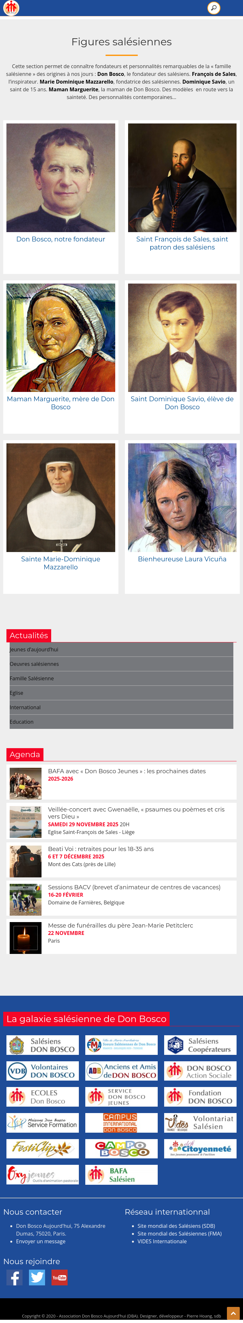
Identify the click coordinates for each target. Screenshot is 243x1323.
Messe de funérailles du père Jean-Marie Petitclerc (120, 925)
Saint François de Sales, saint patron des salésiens (182, 243)
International (25, 707)
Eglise (16, 692)
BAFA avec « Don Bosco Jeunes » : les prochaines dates (127, 771)
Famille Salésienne (32, 678)
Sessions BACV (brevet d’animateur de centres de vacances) (134, 887)
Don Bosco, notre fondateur (60, 239)
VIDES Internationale (162, 1241)
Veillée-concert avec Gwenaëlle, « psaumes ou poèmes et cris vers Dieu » (136, 813)
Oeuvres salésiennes (34, 663)
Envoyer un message (40, 1241)
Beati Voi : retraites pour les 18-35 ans (101, 849)
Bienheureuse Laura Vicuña (182, 559)
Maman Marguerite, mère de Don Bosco (61, 403)
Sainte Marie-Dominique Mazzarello (60, 563)
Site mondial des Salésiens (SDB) (176, 1225)
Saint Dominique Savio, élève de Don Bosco (182, 403)
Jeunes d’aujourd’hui (34, 649)
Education (21, 721)
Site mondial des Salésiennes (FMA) (180, 1233)
